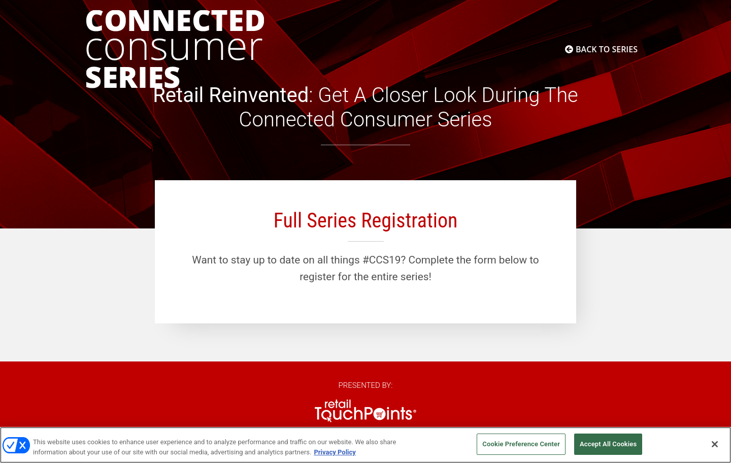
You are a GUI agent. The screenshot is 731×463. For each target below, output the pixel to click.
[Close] (715, 444)
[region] (365, 445)
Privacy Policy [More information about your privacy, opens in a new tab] (334, 452)
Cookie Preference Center (521, 444)
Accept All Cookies (608, 444)
